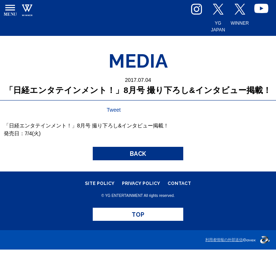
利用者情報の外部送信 (224, 240)
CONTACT (179, 183)
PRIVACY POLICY (141, 183)
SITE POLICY (99, 183)
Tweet (113, 110)
